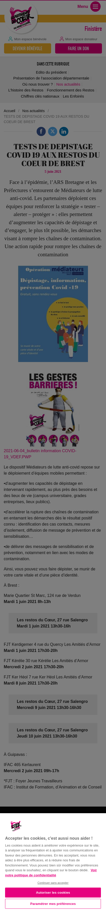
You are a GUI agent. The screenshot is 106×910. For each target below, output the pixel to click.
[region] (53, 861)
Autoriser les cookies (53, 892)
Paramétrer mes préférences (53, 904)
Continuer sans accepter (52, 882)
